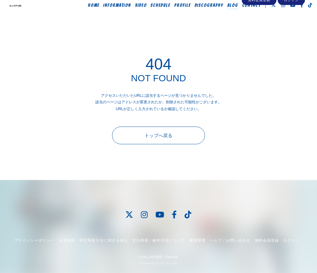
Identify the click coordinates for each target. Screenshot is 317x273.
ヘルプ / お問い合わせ (230, 240)
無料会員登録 (259, 28)
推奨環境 (197, 240)
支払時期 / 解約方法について (158, 240)
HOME (85, 17)
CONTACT (242, 17)
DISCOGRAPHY (200, 17)
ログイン (291, 28)
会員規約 (67, 240)
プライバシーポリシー (34, 240)
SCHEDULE (152, 17)
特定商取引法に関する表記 (104, 240)
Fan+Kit (172, 257)
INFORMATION (108, 17)
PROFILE (174, 17)
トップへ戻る (158, 135)
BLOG (224, 17)
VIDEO (132, 17)
